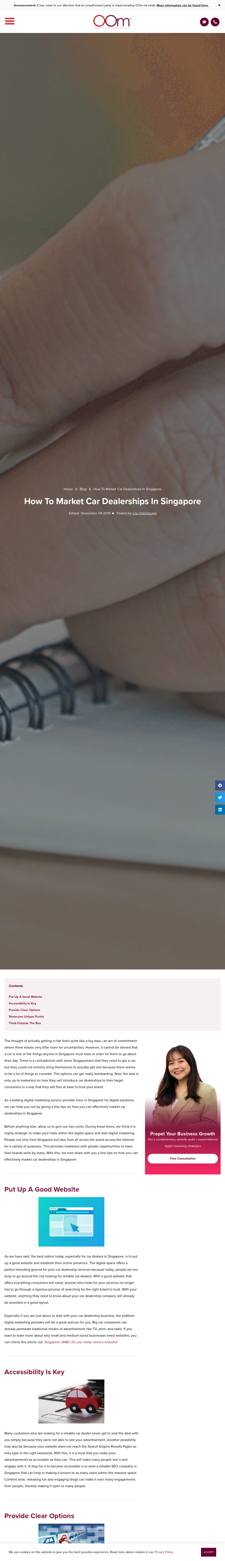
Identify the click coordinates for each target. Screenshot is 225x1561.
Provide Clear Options (24, 1010)
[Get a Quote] (204, 22)
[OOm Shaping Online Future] (112, 22)
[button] (220, 785)
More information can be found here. (183, 5)
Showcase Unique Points (26, 1016)
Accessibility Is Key (22, 1003)
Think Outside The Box (25, 1023)
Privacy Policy (164, 1552)
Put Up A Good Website (25, 997)
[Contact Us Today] (215, 22)
